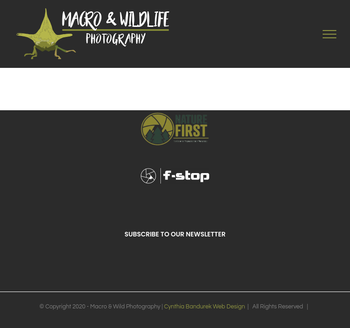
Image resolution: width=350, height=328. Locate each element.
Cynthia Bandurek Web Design (204, 306)
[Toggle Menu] (330, 34)
